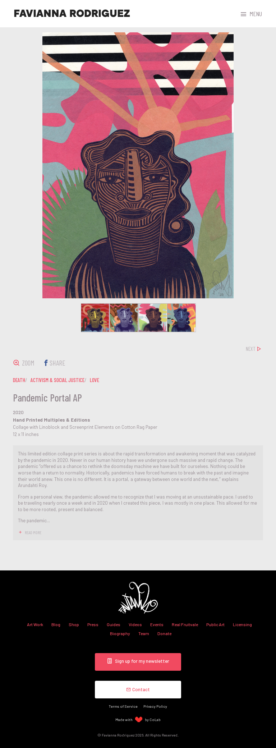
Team (143, 633)
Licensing (242, 624)
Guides (113, 624)
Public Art (215, 624)
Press (92, 624)
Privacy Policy (155, 706)
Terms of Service (123, 706)
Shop (74, 624)
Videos (135, 624)
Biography (120, 633)
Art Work (35, 624)
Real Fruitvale (185, 624)
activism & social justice (57, 380)
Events (157, 624)
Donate (164, 633)
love (94, 380)
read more (33, 532)
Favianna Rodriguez (72, 13)
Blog (55, 624)
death (19, 380)
